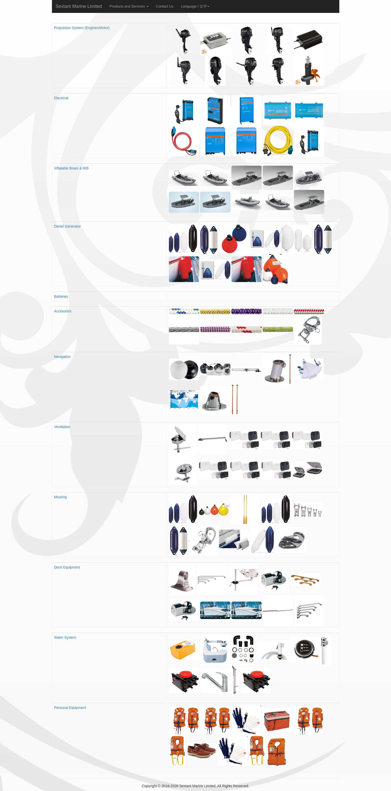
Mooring (60, 497)
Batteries (61, 296)
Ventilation (62, 427)
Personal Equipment (70, 708)
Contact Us (164, 6)
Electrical (61, 98)
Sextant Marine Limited (79, 6)
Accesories (62, 311)
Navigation (62, 357)
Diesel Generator (67, 226)
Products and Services (129, 6)
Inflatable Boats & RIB (71, 168)
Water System (65, 637)
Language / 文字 (195, 6)
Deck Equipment (67, 567)
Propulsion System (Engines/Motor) (82, 28)
